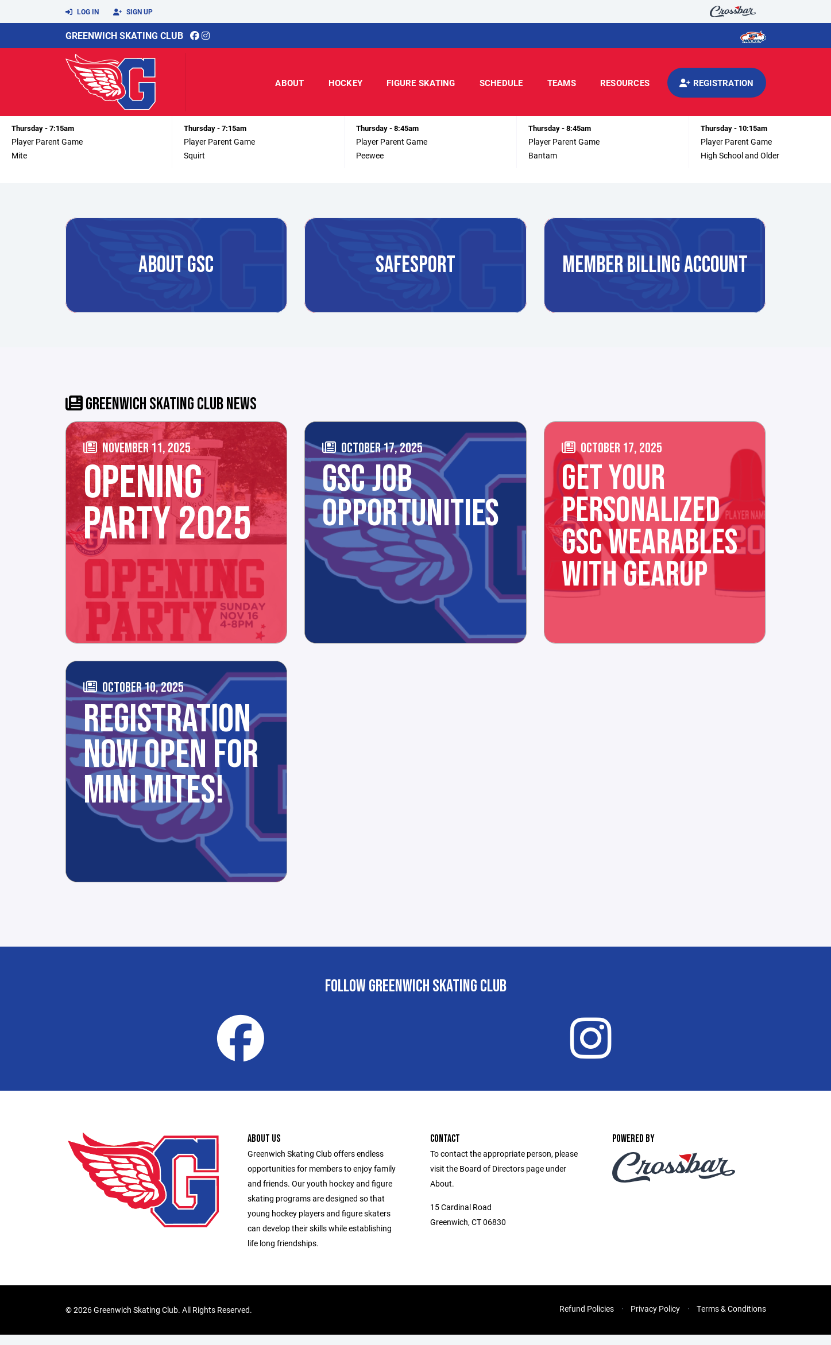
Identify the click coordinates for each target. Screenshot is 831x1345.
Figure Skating (420, 82)
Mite (19, 155)
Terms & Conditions (731, 1318)
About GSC (176, 265)
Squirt (194, 155)
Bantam (542, 155)
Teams (561, 82)
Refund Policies (586, 1318)
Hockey (345, 82)
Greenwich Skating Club (124, 35)
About (289, 82)
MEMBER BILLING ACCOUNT (655, 265)
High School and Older (740, 155)
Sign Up (133, 12)
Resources (625, 82)
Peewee (370, 155)
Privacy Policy (655, 1318)
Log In (82, 12)
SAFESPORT (415, 265)
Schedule (501, 82)
